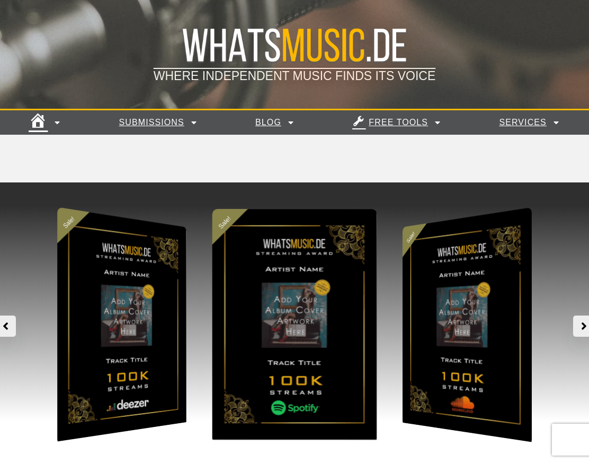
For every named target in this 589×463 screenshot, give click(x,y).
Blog (275, 122)
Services (529, 122)
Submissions (158, 122)
